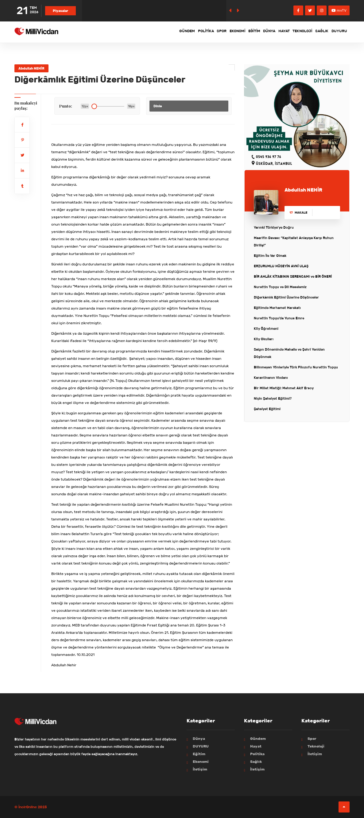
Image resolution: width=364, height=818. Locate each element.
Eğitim (225, 32)
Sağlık (314, 32)
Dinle (157, 106)
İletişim (200, 769)
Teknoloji (290, 32)
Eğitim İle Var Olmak (270, 255)
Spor (182, 32)
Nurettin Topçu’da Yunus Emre (279, 318)
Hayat (266, 32)
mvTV (339, 10)
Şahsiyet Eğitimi (267, 409)
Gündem (136, 32)
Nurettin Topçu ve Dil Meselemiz (280, 287)
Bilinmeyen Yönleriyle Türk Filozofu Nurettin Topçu (296, 367)
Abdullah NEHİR (31, 68)
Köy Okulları (263, 339)
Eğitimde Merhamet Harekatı (277, 308)
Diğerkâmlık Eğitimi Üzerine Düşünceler (286, 297)
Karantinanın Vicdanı (271, 377)
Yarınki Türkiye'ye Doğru (274, 227)
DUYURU (337, 32)
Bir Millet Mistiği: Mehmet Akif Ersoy (284, 388)
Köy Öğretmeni (266, 328)
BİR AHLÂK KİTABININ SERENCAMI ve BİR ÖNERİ (293, 276)
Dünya (246, 32)
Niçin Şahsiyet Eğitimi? (273, 398)
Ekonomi (203, 32)
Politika (160, 32)
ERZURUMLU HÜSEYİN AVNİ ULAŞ (281, 266)
